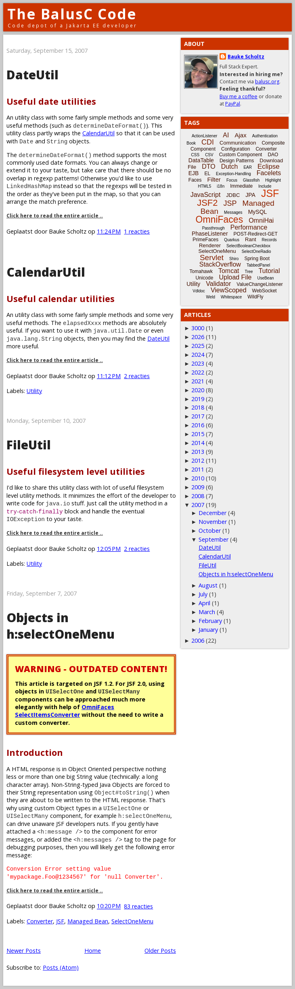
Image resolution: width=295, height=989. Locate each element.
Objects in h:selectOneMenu (60, 625)
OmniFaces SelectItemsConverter (64, 710)
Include (264, 186)
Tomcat (228, 270)
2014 (197, 443)
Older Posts (160, 950)
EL (207, 173)
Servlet (212, 257)
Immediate (241, 186)
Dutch (229, 166)
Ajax (240, 135)
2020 (197, 390)
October (210, 530)
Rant (250, 239)
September (213, 539)
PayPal (232, 103)
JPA (250, 195)
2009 (197, 487)
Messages (233, 212)
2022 (197, 372)
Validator (218, 283)
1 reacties (137, 231)
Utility (34, 391)
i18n (220, 186)
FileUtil (28, 445)
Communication (238, 143)
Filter (214, 179)
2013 (197, 451)
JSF (60, 921)
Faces (195, 180)
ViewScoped (229, 290)
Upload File (235, 277)
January (208, 629)
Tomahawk (201, 271)
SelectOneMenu (132, 921)
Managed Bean (87, 921)
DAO (273, 154)
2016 (197, 425)
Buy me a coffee (238, 96)
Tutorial (269, 270)
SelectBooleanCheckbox (248, 246)
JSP (230, 203)
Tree (249, 271)
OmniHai (261, 220)
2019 (197, 399)
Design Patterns (237, 160)
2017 (197, 416)
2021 (197, 381)
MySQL (257, 212)
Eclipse (268, 166)
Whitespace (231, 297)
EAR (247, 167)
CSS (195, 155)
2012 (197, 460)
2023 (197, 363)
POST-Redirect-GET (256, 234)
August (208, 585)
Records (269, 240)
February (210, 621)
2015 (197, 434)
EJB (193, 173)
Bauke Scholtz (246, 56)
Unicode (204, 278)
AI (226, 135)
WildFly (255, 297)
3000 (197, 328)
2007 (197, 505)
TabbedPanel (258, 265)
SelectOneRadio (256, 251)
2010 (197, 478)
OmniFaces (219, 219)
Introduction (34, 752)
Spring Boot (257, 258)
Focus (231, 180)
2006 (197, 640)
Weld (210, 297)
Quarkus (231, 240)
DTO (208, 166)
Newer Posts (23, 950)
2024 (197, 354)
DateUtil (32, 74)
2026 (197, 337)
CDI (207, 142)
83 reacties (138, 906)
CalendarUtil (98, 133)
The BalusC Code (72, 13)
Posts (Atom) (61, 967)
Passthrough (213, 228)
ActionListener (204, 136)
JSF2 (207, 203)
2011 (197, 469)
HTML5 (204, 186)
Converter (40, 921)
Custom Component (240, 154)
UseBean (265, 278)
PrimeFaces (205, 239)
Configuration (235, 149)
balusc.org (267, 81)
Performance (249, 227)
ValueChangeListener (259, 284)
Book (191, 143)
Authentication (265, 136)
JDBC (233, 195)
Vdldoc (198, 291)
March (207, 612)
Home (92, 950)
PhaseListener (210, 233)
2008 (197, 496)
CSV (209, 155)
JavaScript (205, 194)
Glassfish (251, 180)
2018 (197, 407)
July (203, 594)
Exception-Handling (233, 174)
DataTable (201, 160)
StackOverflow (220, 264)
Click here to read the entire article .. (54, 215)
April (204, 603)
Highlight (273, 180)
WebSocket (264, 291)
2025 (197, 346)
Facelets (269, 173)
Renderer (210, 245)
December (212, 513)
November (213, 522)
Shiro (234, 259)
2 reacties (137, 376)
